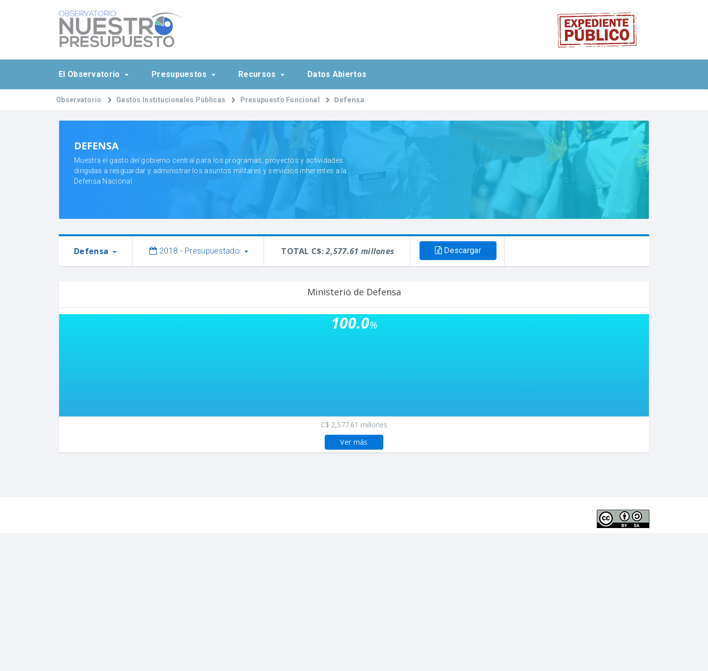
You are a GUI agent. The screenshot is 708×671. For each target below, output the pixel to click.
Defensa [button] (92, 251)
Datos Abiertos (336, 74)
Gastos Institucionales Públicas (170, 100)
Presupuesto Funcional (280, 100)
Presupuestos (180, 74)
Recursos (258, 74)
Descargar (458, 250)
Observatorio (79, 100)
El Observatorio (90, 74)
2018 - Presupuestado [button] (195, 251)
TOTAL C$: (337, 251)
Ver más (353, 442)
